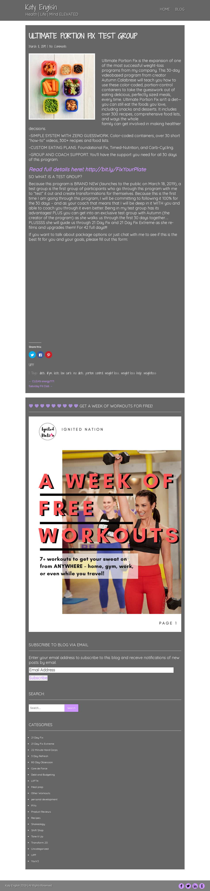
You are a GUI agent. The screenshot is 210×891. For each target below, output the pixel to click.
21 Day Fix (37, 737)
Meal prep (37, 787)
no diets (78, 373)
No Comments (58, 46)
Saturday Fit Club (41, 386)
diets (42, 373)
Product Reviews (41, 811)
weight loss (112, 373)
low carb (66, 373)
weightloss (150, 373)
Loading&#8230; (105, 296)
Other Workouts (40, 793)
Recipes (35, 817)
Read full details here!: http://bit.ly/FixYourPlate (87, 169)
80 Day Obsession (42, 762)
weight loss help (131, 373)
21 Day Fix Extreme (42, 743)
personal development (44, 799)
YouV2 (35, 861)
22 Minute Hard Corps (44, 750)
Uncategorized (40, 848)
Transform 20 (39, 842)
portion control (94, 373)
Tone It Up (37, 836)
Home (165, 9)
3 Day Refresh (39, 756)
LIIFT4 (34, 780)
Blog (180, 9)
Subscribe (38, 677)
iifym (49, 373)
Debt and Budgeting (43, 774)
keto (56, 373)
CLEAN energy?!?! (41, 381)
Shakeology (38, 824)
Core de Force (39, 768)
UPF (31, 365)
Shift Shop (37, 830)
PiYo (33, 805)
